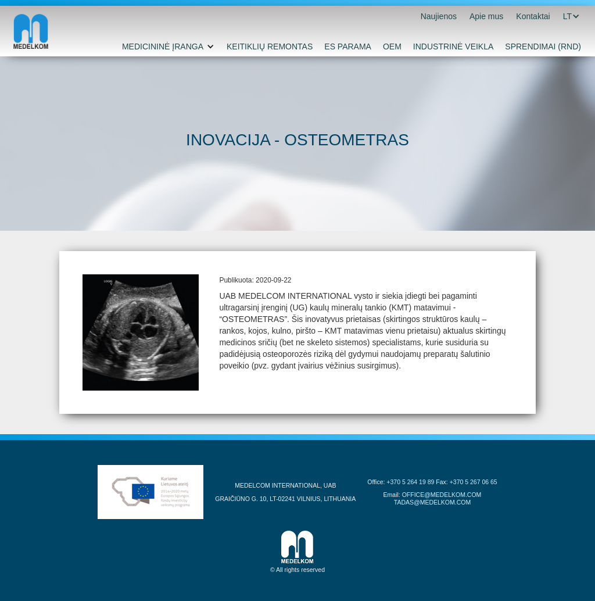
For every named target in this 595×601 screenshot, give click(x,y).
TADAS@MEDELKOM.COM (432, 502)
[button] (567, 16)
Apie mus (486, 16)
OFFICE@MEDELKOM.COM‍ (442, 494)
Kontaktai (533, 16)
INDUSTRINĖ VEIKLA (453, 46)
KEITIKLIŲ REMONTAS (270, 46)
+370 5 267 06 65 (473, 481)
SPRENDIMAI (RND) (543, 46)
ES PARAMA (347, 46)
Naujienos (439, 16)
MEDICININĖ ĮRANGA (162, 46)
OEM (392, 46)
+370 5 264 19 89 (410, 481)
